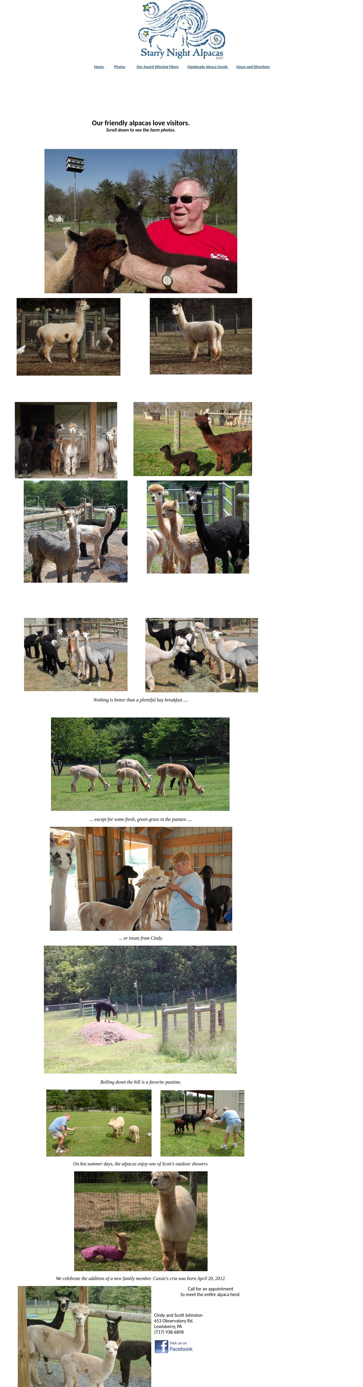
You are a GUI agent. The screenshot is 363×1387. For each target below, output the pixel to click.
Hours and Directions (253, 67)
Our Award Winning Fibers (158, 67)
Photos (119, 67)
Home (99, 67)
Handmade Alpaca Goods (208, 67)
